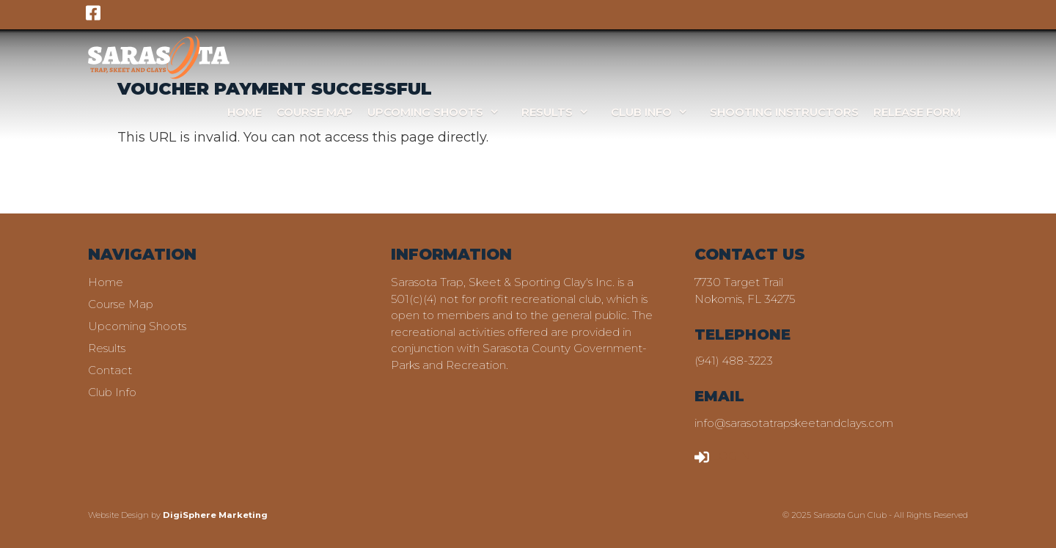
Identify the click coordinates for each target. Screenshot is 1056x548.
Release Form (917, 112)
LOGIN (722, 456)
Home (244, 112)
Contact (110, 370)
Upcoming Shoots (440, 111)
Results (562, 111)
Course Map (314, 112)
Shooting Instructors (784, 112)
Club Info (657, 111)
